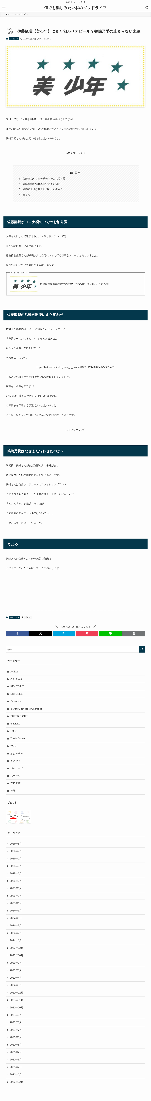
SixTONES (16, 694)
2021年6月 (16, 1037)
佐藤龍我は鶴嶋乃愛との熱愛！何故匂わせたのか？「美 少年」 (75, 284)
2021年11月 (16, 1000)
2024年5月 (16, 918)
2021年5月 (16, 1044)
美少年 (28, 617)
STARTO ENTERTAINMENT (26, 708)
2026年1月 (16, 858)
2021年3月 (16, 1059)
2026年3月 (16, 843)
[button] (17, 633)
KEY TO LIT (17, 686)
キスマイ (15, 761)
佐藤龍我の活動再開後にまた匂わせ (43, 184)
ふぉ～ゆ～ (16, 753)
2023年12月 (16, 948)
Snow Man (16, 701)
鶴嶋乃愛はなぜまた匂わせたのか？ (43, 189)
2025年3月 (16, 888)
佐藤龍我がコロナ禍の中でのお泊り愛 (44, 178)
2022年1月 (16, 985)
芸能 (12, 790)
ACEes (14, 671)
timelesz (15, 723)
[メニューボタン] (4, 8)
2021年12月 (16, 992)
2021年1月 (16, 1074)
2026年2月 (16, 851)
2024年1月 (16, 940)
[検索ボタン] (147, 8)
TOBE (13, 731)
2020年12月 (16, 1082)
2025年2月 (16, 896)
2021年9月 (16, 1015)
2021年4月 (16, 1052)
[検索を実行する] (142, 649)
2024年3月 (16, 925)
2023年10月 (16, 955)
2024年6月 (16, 910)
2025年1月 (16, 903)
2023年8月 (16, 970)
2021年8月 (16, 1022)
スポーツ (15, 775)
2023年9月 (16, 962)
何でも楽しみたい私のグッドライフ (75, 8)
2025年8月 (16, 866)
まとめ (26, 194)
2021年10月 (16, 1007)
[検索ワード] (75, 649)
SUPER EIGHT (18, 716)
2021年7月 (16, 1030)
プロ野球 (15, 783)
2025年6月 (16, 873)
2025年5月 (16, 881)
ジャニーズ (14, 39)
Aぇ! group (16, 679)
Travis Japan (17, 738)
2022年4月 (16, 977)
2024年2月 (16, 933)
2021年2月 (16, 1067)
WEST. (14, 746)
